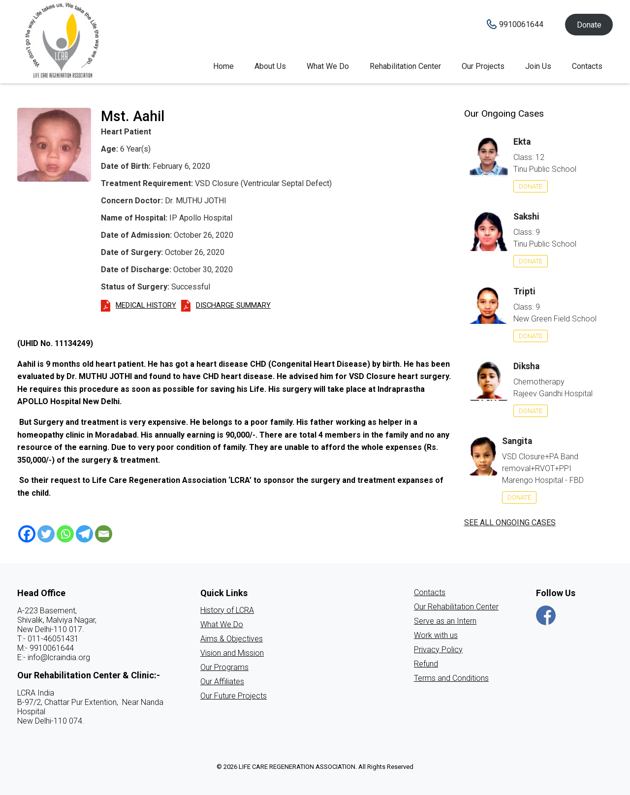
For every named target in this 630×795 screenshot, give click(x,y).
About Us (270, 66)
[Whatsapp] (65, 533)
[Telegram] (84, 533)
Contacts (587, 66)
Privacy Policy (438, 649)
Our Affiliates (222, 681)
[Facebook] (26, 533)
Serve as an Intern (445, 621)
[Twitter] (46, 533)
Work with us (436, 635)
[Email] (103, 533)
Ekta (522, 142)
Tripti (524, 291)
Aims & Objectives (231, 638)
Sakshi (526, 217)
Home (223, 66)
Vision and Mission (232, 653)
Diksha (526, 366)
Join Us (538, 66)
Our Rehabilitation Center (456, 606)
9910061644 (521, 24)
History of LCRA (227, 610)
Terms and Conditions (451, 678)
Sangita (517, 441)
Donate (589, 25)
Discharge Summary (233, 305)
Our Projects (483, 66)
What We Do (328, 66)
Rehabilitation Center (405, 66)
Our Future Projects (233, 695)
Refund (426, 663)
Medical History (146, 305)
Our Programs (224, 667)
